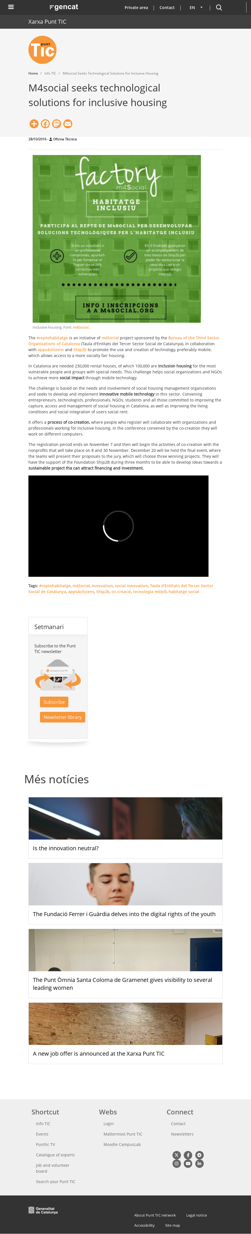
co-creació (121, 591)
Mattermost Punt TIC (123, 1134)
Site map (172, 1225)
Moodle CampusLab (122, 1144)
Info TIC (43, 1123)
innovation (102, 585)
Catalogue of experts (55, 1154)
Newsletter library (63, 717)
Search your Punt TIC (55, 1181)
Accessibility (144, 1225)
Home (33, 73)
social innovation (131, 585)
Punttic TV (45, 1144)
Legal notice (196, 1215)
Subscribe (54, 702)
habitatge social (184, 591)
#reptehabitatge (52, 337)
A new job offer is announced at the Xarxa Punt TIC (99, 1053)
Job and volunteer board (53, 1168)
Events (42, 1134)
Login (109, 1123)
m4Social (81, 327)
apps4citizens (51, 349)
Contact (167, 7)
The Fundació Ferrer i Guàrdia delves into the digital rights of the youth (124, 914)
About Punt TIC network (155, 1215)
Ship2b (80, 349)
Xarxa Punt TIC (47, 21)
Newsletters (182, 1134)
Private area (136, 7)
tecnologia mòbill (150, 591)
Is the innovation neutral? (66, 848)
